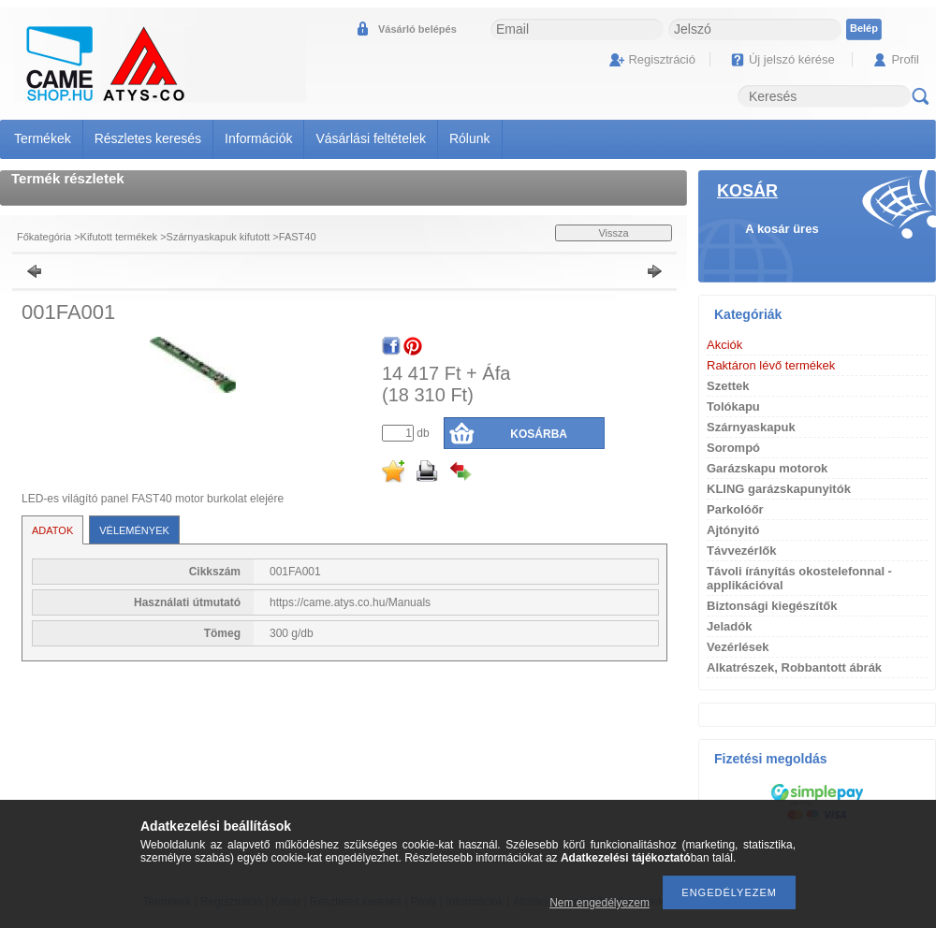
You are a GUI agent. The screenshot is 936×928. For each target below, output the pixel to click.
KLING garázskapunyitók (779, 489)
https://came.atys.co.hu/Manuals (350, 602)
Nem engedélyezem (599, 902)
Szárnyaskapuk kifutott (219, 236)
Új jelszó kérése (792, 59)
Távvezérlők (741, 551)
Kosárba (538, 434)
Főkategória (44, 236)
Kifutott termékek (119, 236)
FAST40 (297, 236)
